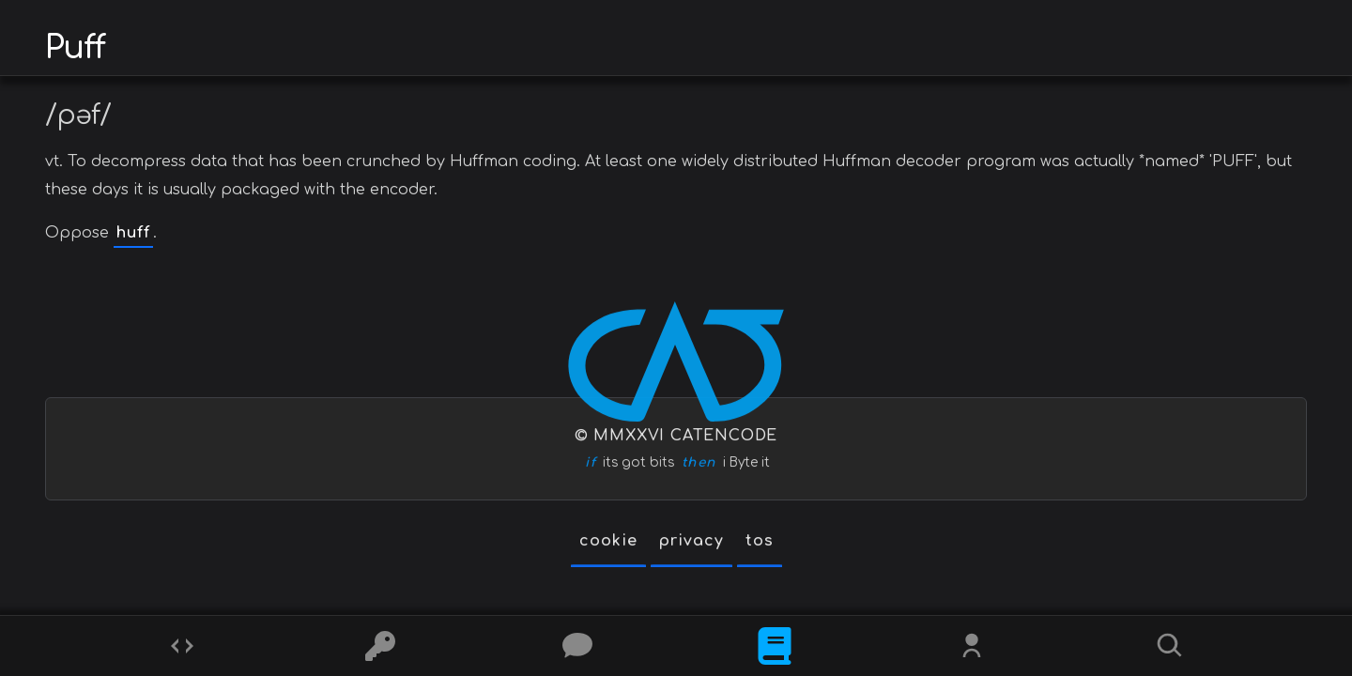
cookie (608, 541)
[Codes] (182, 646)
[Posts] (577, 646)
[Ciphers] (380, 646)
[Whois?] (972, 646)
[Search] (1170, 646)
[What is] (775, 646)
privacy (691, 541)
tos (759, 541)
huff (133, 232)
